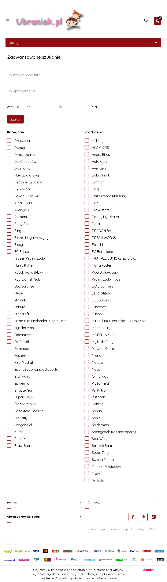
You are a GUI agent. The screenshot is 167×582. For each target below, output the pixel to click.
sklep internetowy (133, 529)
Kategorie (83, 43)
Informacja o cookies (104, 529)
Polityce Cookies (106, 578)
